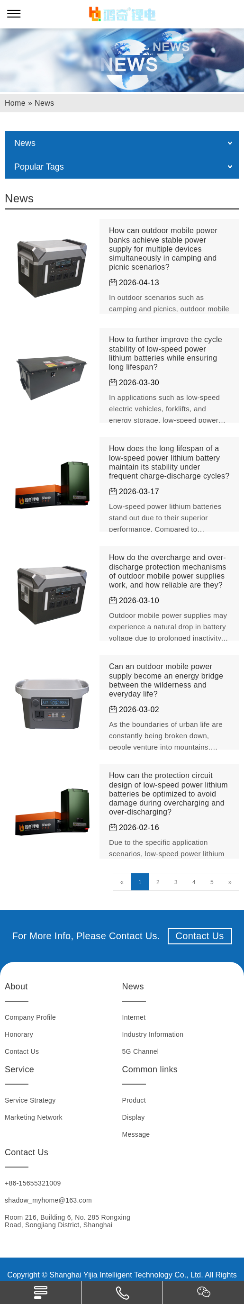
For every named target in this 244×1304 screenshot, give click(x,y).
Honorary (19, 1034)
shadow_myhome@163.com (48, 1200)
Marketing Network (34, 1117)
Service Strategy (30, 1100)
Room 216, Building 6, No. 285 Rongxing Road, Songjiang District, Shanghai (67, 1221)
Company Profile (30, 1017)
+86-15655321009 (33, 1183)
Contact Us (200, 936)
